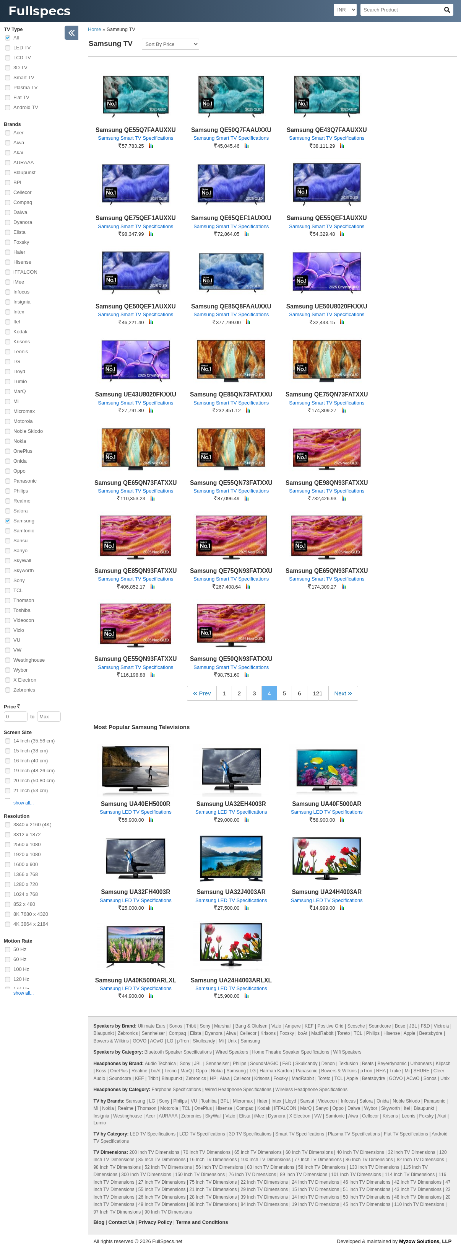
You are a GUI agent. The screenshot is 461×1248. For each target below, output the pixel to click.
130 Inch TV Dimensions (374, 1167)
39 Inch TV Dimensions (264, 1197)
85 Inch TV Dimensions (162, 1159)
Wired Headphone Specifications (238, 1089)
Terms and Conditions (202, 1222)
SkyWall (22, 560)
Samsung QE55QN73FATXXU (231, 483)
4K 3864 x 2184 (30, 924)
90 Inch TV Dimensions (168, 1212)
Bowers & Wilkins (111, 1041)
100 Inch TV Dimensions (266, 1159)
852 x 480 (24, 904)
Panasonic (25, 481)
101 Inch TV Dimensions (356, 1174)
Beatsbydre (431, 1033)
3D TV (20, 67)
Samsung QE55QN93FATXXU (135, 659)
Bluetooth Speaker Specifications (178, 1052)
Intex (18, 312)
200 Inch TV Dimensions (154, 1152)
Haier (19, 252)
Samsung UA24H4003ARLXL (231, 980)
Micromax (24, 411)
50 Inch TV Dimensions (366, 1197)
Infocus (21, 292)
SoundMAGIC (264, 1063)
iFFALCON (25, 272)
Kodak (20, 331)
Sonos (175, 1026)
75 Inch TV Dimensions (213, 1182)
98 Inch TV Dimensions (117, 1167)
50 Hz (19, 949)
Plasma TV (25, 87)
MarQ (19, 391)
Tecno (170, 1070)
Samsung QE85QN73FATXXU (231, 394)
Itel (16, 322)
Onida (20, 461)
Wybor (20, 670)
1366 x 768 (25, 874)
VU (16, 640)
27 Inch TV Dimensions (162, 1182)
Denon (328, 1063)
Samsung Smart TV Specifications (135, 138)
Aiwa (18, 142)
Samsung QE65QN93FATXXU (327, 571)
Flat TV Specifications (406, 1134)
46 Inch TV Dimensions (366, 1182)
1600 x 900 (25, 864)
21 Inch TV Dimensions (213, 1189)
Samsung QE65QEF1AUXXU (231, 218)
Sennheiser (153, 1033)
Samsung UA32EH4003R (231, 804)
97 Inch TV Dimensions (117, 1212)
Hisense (22, 262)
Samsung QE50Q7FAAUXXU (231, 130)
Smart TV (23, 77)
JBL (413, 1026)
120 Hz (21, 979)
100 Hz (21, 969)
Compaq (22, 202)
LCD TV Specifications (202, 1134)
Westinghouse (29, 660)
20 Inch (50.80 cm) (34, 780)
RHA (381, 1070)
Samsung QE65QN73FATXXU (135, 483)
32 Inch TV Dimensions (411, 1152)
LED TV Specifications (152, 1134)
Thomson (23, 600)
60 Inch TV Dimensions (309, 1152)
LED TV (22, 48)
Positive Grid (331, 1026)
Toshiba (22, 610)
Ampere (293, 1026)
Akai (18, 152)
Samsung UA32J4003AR (231, 892)
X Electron (24, 680)
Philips (20, 491)
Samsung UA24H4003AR (327, 892)
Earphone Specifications (176, 1089)
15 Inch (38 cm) (30, 751)
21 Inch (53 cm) (30, 790)
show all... (23, 803)
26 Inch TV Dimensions (162, 1197)
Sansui (21, 540)
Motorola (23, 421)
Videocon (23, 620)
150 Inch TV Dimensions (200, 1174)
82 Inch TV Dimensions (420, 1159)
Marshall (222, 1026)
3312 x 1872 (27, 834)
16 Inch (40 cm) (30, 760)
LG (16, 361)
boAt (302, 1033)
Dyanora (22, 222)
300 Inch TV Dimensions (146, 1174)
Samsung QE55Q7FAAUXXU (136, 130)
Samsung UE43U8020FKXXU (135, 394)
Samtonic (23, 530)
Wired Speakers (232, 1052)
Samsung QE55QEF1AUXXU (327, 218)
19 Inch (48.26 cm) (34, 770)
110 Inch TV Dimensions (419, 1204)
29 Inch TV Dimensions (264, 1189)
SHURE (422, 1070)
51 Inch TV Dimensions (366, 1189)
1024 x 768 (25, 894)
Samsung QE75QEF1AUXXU (136, 218)
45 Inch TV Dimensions (366, 1204)
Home (94, 29)
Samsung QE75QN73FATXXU (327, 394)
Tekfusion (348, 1063)
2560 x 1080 (27, 844)
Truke (395, 1070)
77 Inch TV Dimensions (318, 1159)
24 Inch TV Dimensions (315, 1182)
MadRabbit (322, 1033)
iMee (18, 282)
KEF (309, 1026)
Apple (410, 1033)
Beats (368, 1063)
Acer (18, 132)
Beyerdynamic (391, 1063)
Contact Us (121, 1222)
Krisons (21, 341)
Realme (22, 501)
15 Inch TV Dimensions (315, 1189)
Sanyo (20, 550)
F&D (425, 1026)
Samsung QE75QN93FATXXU (231, 571)
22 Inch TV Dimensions (264, 1182)
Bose (400, 1026)
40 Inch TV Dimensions (360, 1152)
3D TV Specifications (250, 1134)
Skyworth (23, 570)
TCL (18, 590)
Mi (16, 401)
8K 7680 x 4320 (30, 914)
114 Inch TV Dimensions (410, 1174)
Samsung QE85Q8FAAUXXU (231, 306)
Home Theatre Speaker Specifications (290, 1052)
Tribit (191, 1026)
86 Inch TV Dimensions (369, 1159)
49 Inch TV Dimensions (162, 1204)
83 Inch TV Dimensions (270, 1167)
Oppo (19, 471)
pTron (183, 1041)
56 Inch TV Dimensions (219, 1167)
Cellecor (22, 192)
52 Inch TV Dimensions (168, 1167)
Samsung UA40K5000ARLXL (135, 980)
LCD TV (22, 57)
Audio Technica (160, 1063)
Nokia (19, 441)
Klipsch (443, 1063)
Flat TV (21, 97)
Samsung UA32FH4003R (135, 892)
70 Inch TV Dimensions (206, 1152)
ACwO (157, 1041)
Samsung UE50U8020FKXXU (326, 306)
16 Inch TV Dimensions (213, 1159)
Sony (19, 580)
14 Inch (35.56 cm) (34, 741)
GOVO (139, 1041)
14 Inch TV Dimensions (315, 1197)
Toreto (343, 1033)
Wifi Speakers (347, 1052)
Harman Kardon (276, 1070)
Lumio (20, 381)
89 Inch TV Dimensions (303, 1174)
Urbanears (421, 1063)
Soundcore (380, 1026)
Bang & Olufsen (251, 1026)
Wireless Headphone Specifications (311, 1089)
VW (17, 650)
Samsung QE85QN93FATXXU (135, 571)
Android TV (25, 107)
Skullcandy (204, 1041)
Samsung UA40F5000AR (326, 804)
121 (318, 693)
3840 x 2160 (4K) (32, 824)
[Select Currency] (345, 10)
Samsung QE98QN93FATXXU (327, 483)
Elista (19, 232)
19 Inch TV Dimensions (315, 1204)
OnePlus (22, 451)
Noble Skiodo (28, 431)
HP (213, 1078)
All (16, 38)
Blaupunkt (24, 172)
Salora (20, 511)
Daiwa (20, 212)
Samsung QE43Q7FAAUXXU (327, 130)
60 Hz (19, 959)
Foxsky (21, 242)
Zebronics (24, 690)
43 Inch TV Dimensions (418, 1189)
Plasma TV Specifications (354, 1134)
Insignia (22, 302)
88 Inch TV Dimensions (213, 1204)
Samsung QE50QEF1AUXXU (136, 306)
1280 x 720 (25, 884)
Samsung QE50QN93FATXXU (231, 659)
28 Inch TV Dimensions (213, 1197)
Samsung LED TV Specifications (136, 812)
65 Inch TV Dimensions (258, 1152)
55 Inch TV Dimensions (162, 1189)
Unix (232, 1041)
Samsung (23, 521)
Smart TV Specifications (299, 1134)
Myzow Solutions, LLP (425, 1241)
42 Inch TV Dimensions (418, 1182)
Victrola (441, 1026)
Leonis (20, 351)
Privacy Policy (155, 1222)
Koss (101, 1070)
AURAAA (23, 162)
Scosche (356, 1026)
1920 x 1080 (27, 854)
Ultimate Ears (151, 1026)
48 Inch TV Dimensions (418, 1197)
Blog (98, 1222)
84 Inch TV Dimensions (264, 1204)
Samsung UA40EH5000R (135, 804)
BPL (18, 182)
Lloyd (19, 371)
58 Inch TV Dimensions (322, 1167)
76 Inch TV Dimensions (252, 1174)
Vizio (18, 630)
